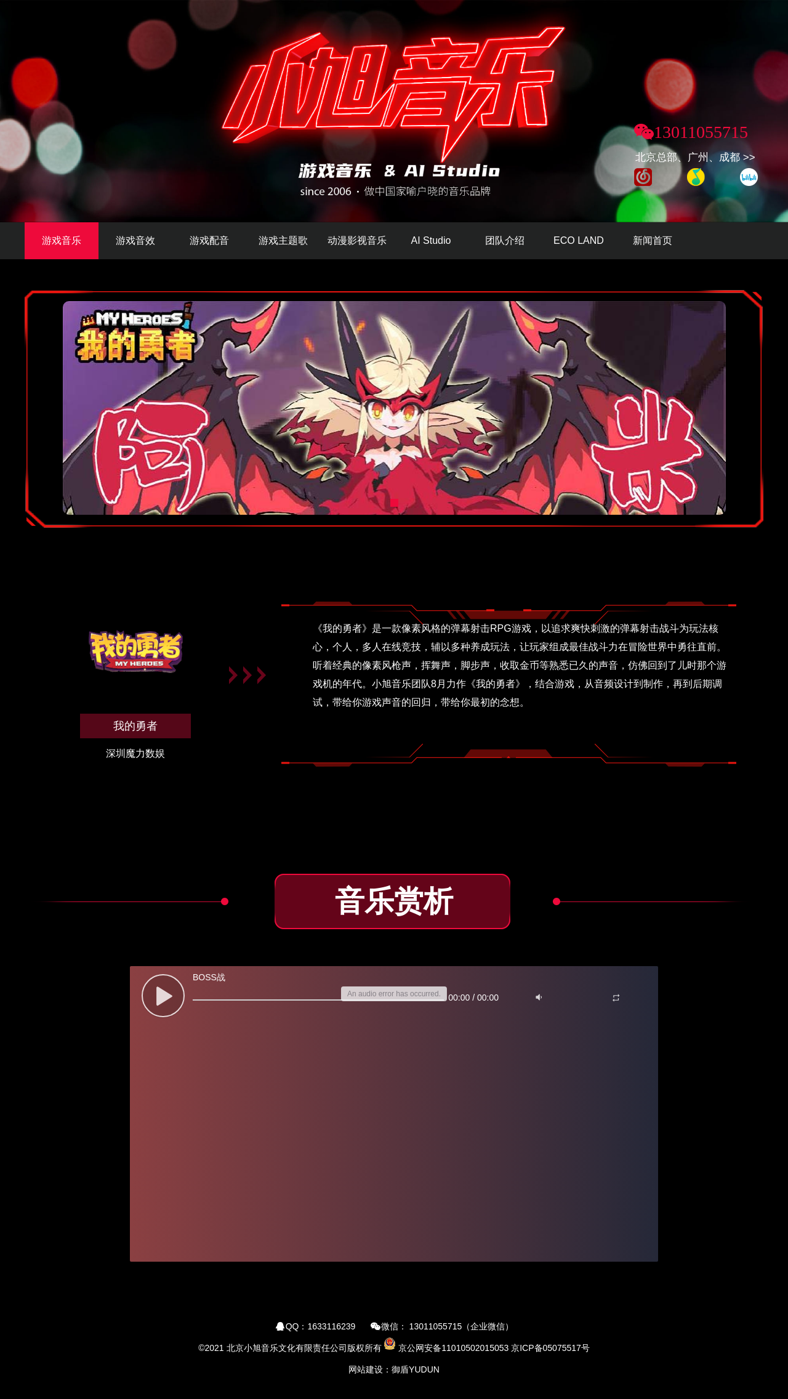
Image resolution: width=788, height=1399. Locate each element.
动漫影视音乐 (357, 240)
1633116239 (332, 1326)
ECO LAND (578, 240)
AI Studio (431, 240)
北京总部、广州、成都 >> (695, 157)
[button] (394, 503)
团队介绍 (505, 240)
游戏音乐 (61, 240)
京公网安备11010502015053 (453, 1348)
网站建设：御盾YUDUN (394, 1369)
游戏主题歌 (283, 240)
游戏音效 (135, 240)
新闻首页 (652, 240)
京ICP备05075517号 (550, 1348)
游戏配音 (209, 240)
